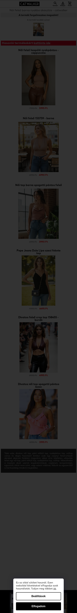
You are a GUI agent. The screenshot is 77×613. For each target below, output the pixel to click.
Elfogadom (39, 606)
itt (54, 589)
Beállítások (38, 596)
